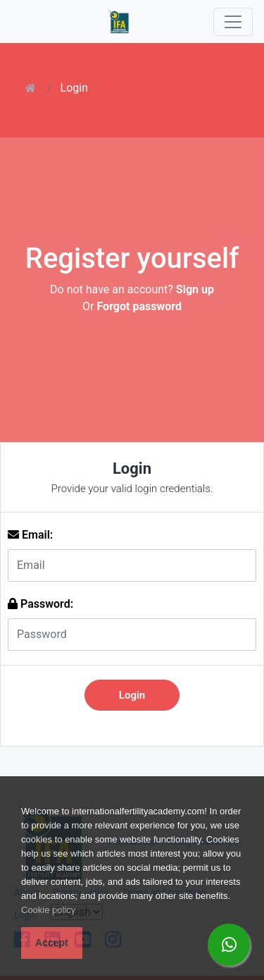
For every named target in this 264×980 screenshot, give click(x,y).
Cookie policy (48, 910)
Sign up (195, 289)
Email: (30, 534)
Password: (40, 604)
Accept (51, 942)
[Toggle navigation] (233, 22)
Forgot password (138, 306)
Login (74, 87)
